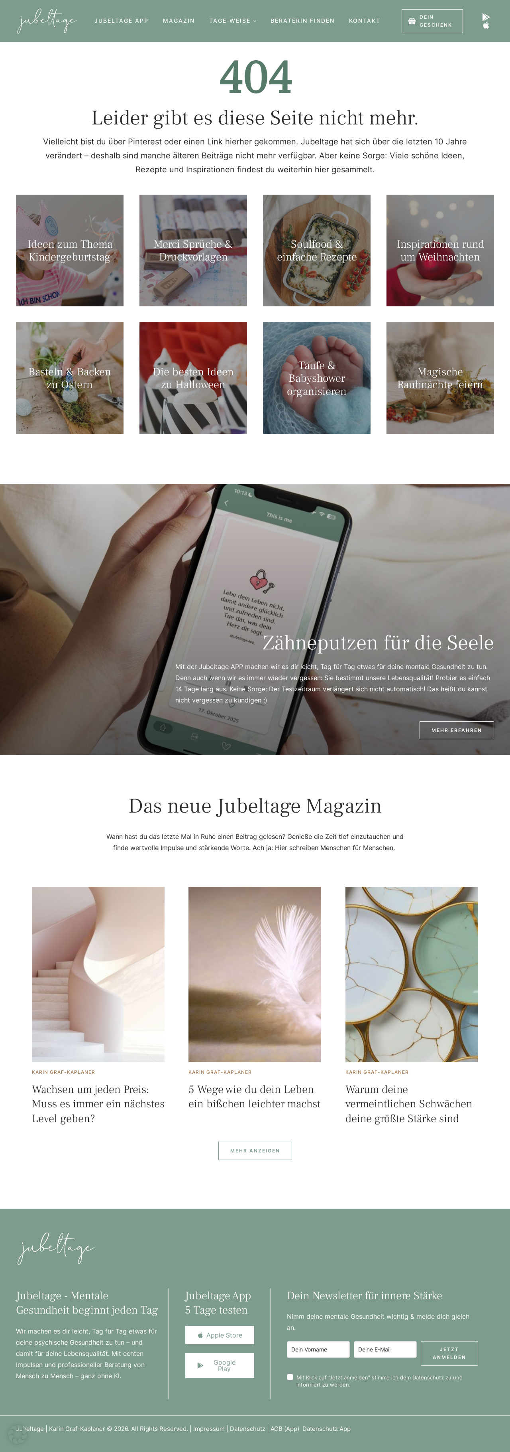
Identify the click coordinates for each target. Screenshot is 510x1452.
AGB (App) (286, 1428)
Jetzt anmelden (449, 1353)
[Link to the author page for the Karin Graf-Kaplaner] (63, 1072)
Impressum (209, 1428)
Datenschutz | (250, 1428)
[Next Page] (255, 1151)
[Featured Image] (98, 974)
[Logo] (44, 21)
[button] (254, 21)
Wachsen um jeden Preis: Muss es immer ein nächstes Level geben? (98, 1104)
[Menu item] (121, 21)
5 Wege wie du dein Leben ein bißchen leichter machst (254, 1096)
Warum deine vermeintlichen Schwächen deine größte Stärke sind (409, 1104)
